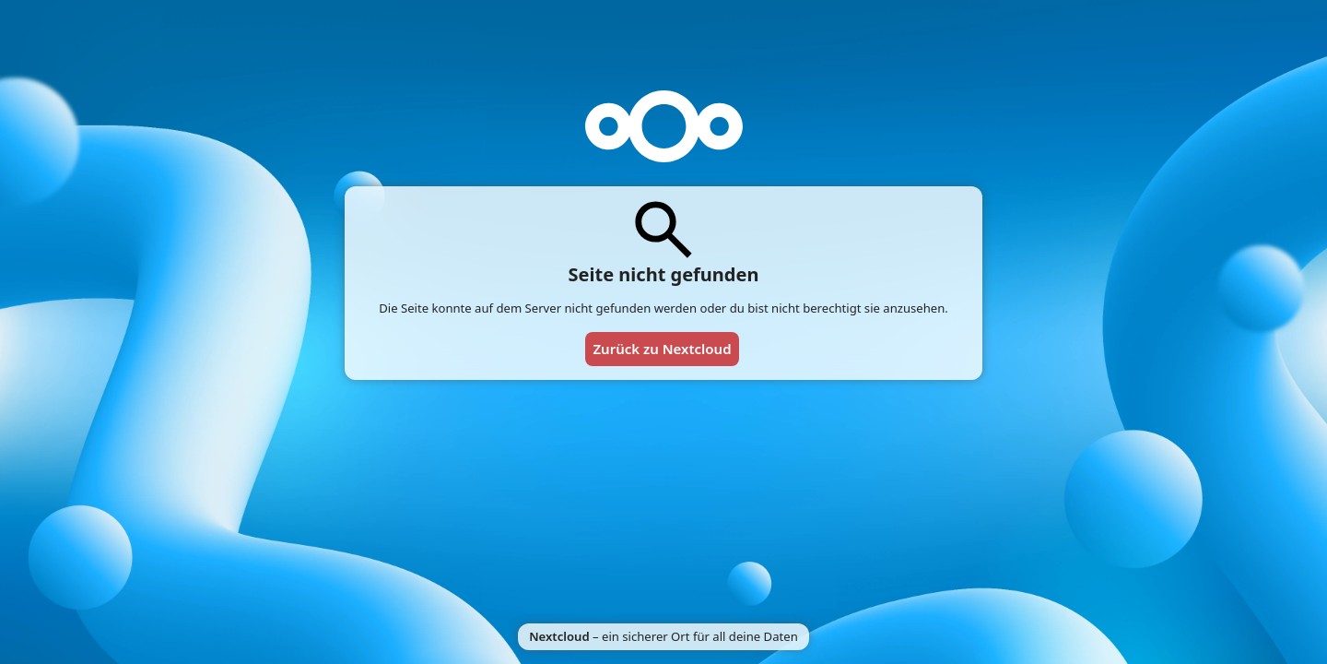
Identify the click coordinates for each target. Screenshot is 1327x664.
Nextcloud (559, 636)
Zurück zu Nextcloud (662, 348)
